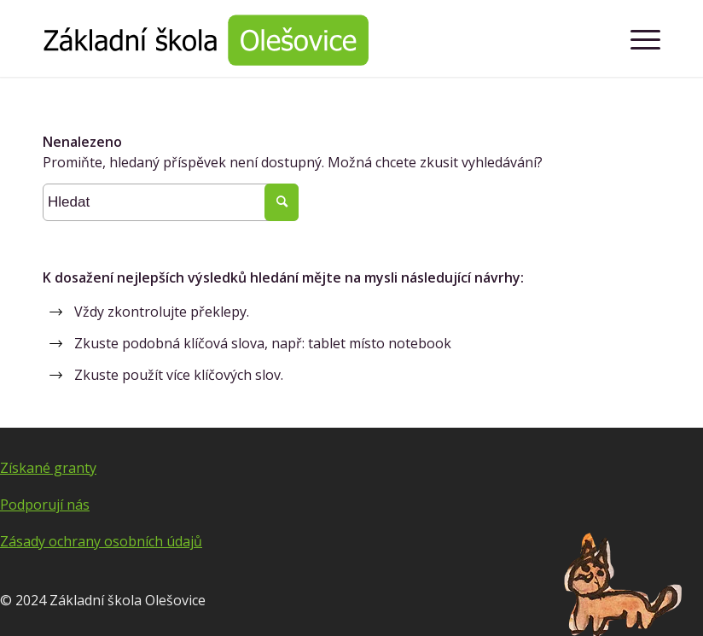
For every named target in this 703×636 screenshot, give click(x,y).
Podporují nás (45, 504)
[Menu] (636, 38)
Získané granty (48, 467)
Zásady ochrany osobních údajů (101, 541)
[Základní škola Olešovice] (206, 38)
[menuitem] (636, 38)
